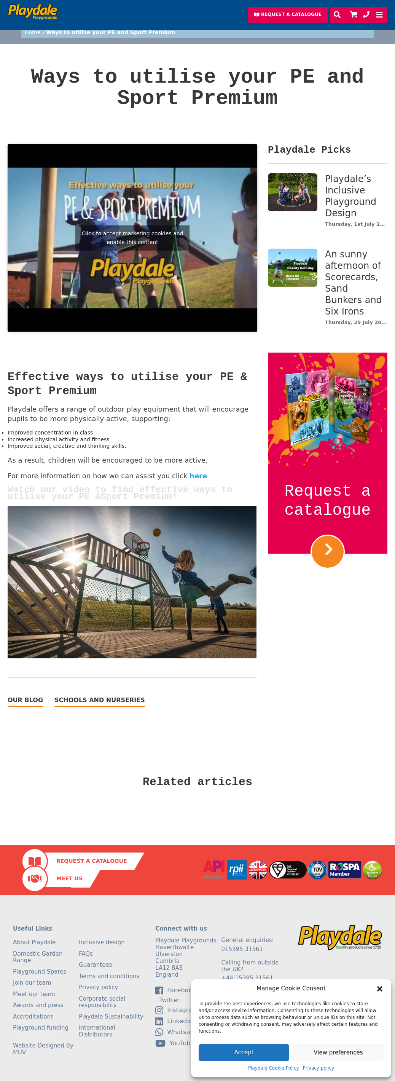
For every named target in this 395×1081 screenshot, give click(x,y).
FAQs (86, 953)
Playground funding (40, 1027)
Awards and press (38, 1005)
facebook (175, 990)
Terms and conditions (109, 976)
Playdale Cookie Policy (273, 1068)
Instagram (176, 1010)
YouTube (174, 1043)
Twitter (167, 1000)
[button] (380, 989)
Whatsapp (176, 1032)
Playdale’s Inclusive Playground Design (350, 196)
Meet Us (69, 878)
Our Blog (25, 700)
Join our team (32, 982)
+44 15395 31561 (247, 978)
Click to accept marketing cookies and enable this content (132, 237)
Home (32, 32)
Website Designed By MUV (43, 1049)
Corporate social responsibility (102, 1002)
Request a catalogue (328, 501)
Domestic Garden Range (37, 957)
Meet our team (34, 994)
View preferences (338, 1052)
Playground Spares (39, 971)
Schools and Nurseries (99, 700)
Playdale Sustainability (111, 1016)
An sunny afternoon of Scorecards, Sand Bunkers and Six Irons (353, 283)
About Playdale (34, 942)
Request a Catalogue (91, 861)
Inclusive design (101, 942)
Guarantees (95, 964)
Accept (243, 1052)
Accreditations (33, 1016)
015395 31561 (242, 949)
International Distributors (97, 1031)
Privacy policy (318, 1068)
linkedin (174, 1021)
